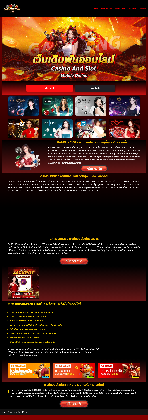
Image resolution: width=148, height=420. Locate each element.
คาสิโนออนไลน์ (104, 8)
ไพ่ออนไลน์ (132, 8)
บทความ (142, 8)
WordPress (22, 417)
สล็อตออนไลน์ (118, 8)
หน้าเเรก (92, 8)
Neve (4, 417)
